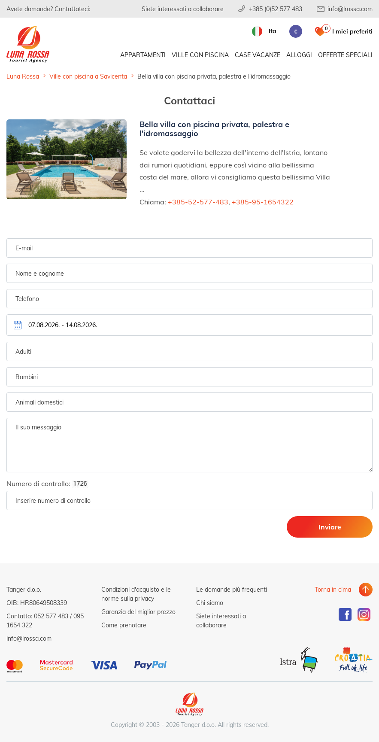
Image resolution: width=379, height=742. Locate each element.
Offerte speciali (345, 55)
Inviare (329, 526)
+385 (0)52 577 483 (275, 9)
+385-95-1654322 (263, 201)
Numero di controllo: (50, 484)
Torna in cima (333, 589)
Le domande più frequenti (231, 589)
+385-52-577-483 (198, 201)
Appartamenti (143, 55)
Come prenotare (123, 625)
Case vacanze (257, 55)
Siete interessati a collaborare (183, 9)
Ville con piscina (200, 55)
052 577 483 (51, 616)
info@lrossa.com (350, 9)
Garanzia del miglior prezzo (138, 612)
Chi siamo (209, 603)
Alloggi (299, 55)
